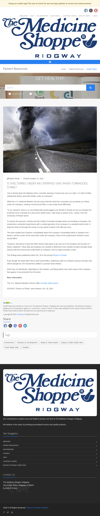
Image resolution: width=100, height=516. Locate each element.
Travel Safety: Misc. (11, 347)
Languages (23, 16)
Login (95, 16)
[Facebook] (4, 512)
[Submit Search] (90, 88)
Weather (26, 347)
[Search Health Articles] (45, 88)
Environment (9, 343)
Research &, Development (27, 343)
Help (32, 16)
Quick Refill (55, 16)
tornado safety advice (49, 283)
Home (63, 69)
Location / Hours (69, 16)
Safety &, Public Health (49, 343)
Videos (34, 93)
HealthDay (20, 314)
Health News (16, 93)
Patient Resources (76, 69)
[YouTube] (12, 512)
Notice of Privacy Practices (14, 465)
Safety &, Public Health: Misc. (72, 343)
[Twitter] (8, 512)
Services (6, 441)
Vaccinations (8, 449)
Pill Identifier (42, 16)
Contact (6, 453)
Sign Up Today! (84, 16)
